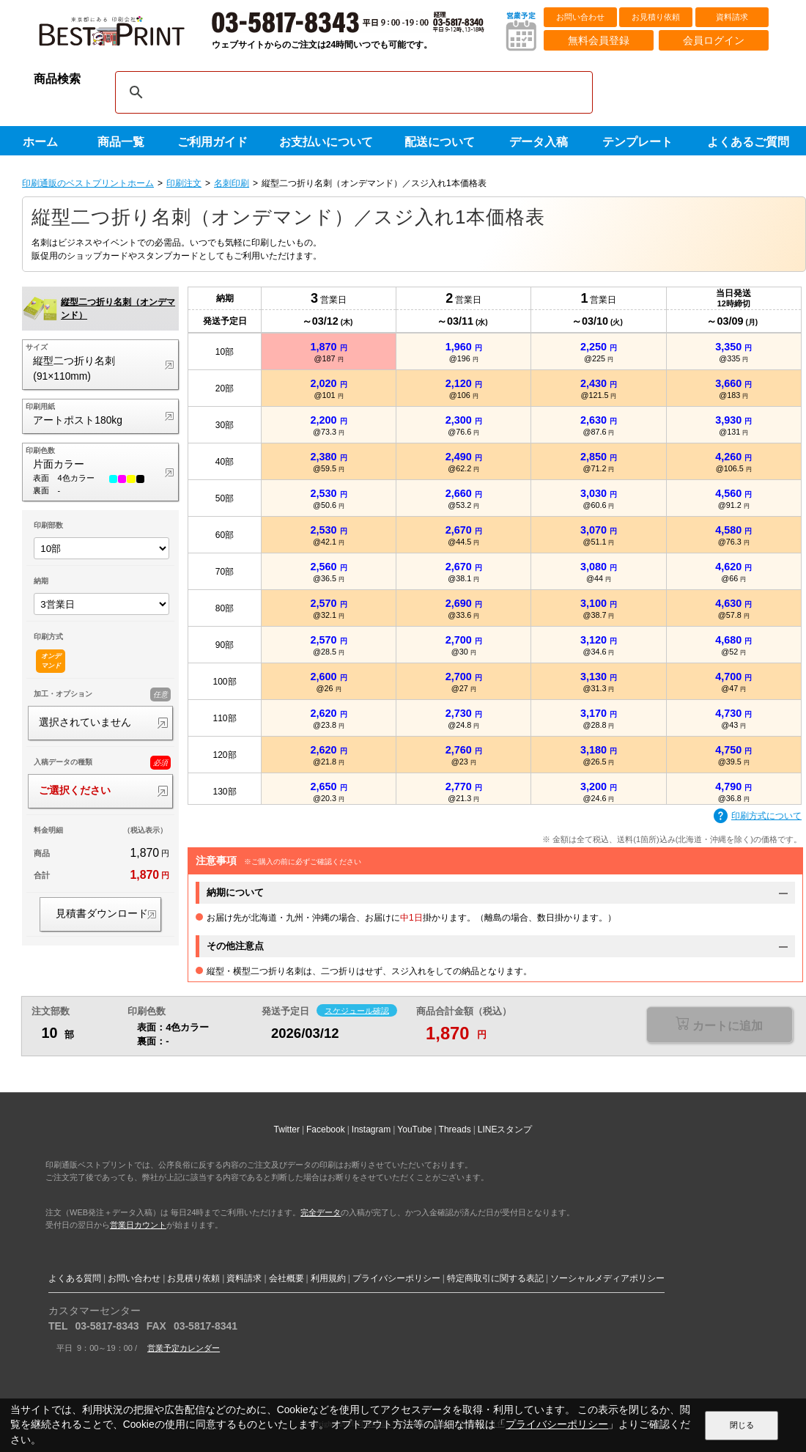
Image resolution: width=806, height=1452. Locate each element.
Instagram (371, 1129)
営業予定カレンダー (183, 1348)
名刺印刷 (231, 183)
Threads (455, 1129)
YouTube (414, 1129)
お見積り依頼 (656, 16)
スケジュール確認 (357, 1010)
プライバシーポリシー (396, 1278)
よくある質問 (74, 1278)
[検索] (352, 92)
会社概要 (286, 1278)
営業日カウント (138, 1224)
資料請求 (732, 16)
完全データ (320, 1212)
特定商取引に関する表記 (495, 1278)
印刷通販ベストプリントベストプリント (124, 37)
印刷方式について (758, 816)
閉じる (742, 1424)
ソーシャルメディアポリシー (607, 1278)
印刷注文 (184, 183)
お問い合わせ (580, 16)
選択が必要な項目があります (719, 1025)
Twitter (287, 1129)
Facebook (325, 1129)
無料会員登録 (598, 40)
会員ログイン (713, 40)
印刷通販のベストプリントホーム (88, 183)
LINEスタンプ (505, 1129)
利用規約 (328, 1278)
